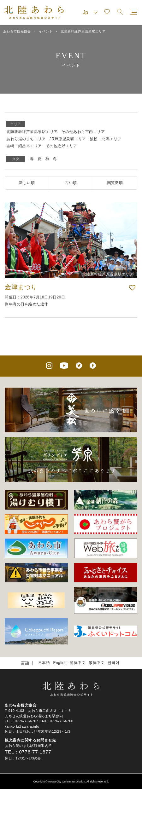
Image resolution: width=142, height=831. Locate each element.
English (60, 663)
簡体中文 (78, 663)
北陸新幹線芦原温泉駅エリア (32, 132)
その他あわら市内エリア (83, 132)
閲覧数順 (115, 183)
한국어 (114, 663)
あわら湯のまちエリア (26, 139)
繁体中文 (96, 663)
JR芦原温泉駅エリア (68, 139)
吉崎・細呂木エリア (24, 146)
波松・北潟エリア (105, 139)
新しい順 (27, 183)
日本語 (44, 663)
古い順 (71, 183)
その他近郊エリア (61, 146)
